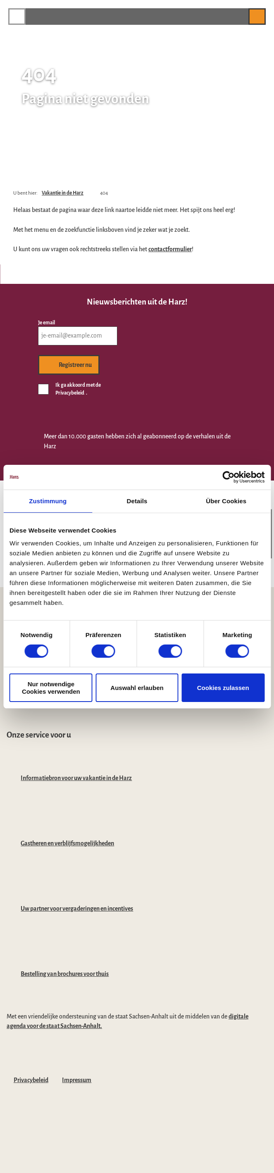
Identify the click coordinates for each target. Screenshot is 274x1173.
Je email (46, 322)
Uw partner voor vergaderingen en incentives (77, 908)
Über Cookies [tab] (226, 500)
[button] (238, 16)
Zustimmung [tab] (48, 500)
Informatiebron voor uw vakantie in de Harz (76, 778)
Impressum (76, 1080)
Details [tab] (137, 500)
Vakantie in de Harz (62, 193)
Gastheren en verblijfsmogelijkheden (67, 843)
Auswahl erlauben (136, 687)
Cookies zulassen (223, 687)
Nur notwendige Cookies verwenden (51, 687)
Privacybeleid (31, 1080)
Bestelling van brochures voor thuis (65, 974)
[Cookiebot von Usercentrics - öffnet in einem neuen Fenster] (228, 477)
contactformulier (170, 249)
